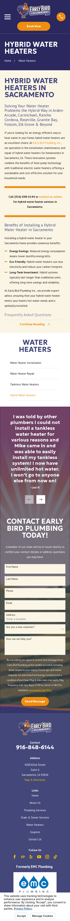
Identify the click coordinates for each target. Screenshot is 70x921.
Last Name (12, 579)
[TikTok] (55, 857)
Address (10, 614)
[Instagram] (47, 857)
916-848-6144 (35, 747)
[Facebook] (15, 857)
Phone (9, 590)
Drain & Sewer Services (35, 817)
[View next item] (40, 499)
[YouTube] (39, 857)
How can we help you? (19, 639)
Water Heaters (35, 825)
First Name (12, 566)
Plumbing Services (35, 810)
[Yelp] (31, 857)
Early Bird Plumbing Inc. (47, 143)
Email (9, 603)
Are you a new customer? (20, 627)
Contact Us (35, 839)
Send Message (35, 701)
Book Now (34, 26)
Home (35, 795)
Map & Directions (35, 780)
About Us (35, 803)
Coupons (35, 832)
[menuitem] (35, 362)
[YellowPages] (23, 857)
